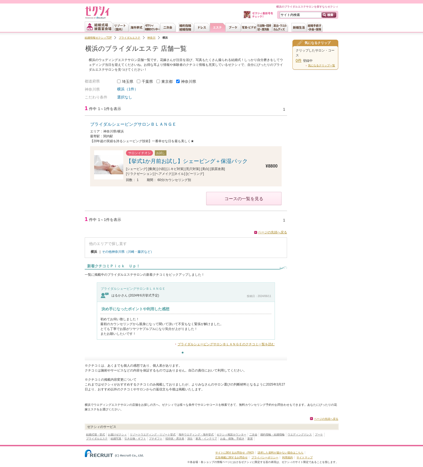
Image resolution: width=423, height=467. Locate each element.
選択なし (124, 97)
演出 (190, 438)
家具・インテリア (206, 438)
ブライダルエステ (129, 37)
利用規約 (287, 457)
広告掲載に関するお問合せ (231, 457)
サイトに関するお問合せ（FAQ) (234, 452)
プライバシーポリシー (264, 457)
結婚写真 (116, 438)
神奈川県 (188, 81)
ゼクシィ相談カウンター (231, 434)
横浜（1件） (127, 89)
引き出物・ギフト (135, 438)
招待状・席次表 (174, 438)
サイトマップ (304, 457)
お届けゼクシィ (117, 434)
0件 (299, 60)
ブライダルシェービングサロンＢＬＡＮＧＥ (133, 124)
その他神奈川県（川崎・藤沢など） (128, 252)
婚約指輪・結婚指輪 (272, 434)
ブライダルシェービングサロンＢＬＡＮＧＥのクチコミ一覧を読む (226, 344)
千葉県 (147, 81)
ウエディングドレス (300, 434)
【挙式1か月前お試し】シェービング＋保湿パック (187, 161)
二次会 (253, 434)
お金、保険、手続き (232, 438)
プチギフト (155, 438)
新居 (250, 438)
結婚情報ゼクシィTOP (98, 37)
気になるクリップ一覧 (321, 65)
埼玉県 (127, 81)
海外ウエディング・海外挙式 (196, 434)
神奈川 (151, 37)
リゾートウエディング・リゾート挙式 (153, 434)
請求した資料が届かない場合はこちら (280, 452)
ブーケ (319, 434)
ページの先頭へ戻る (272, 232)
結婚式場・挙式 (95, 434)
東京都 (167, 81)
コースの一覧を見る (243, 198)
